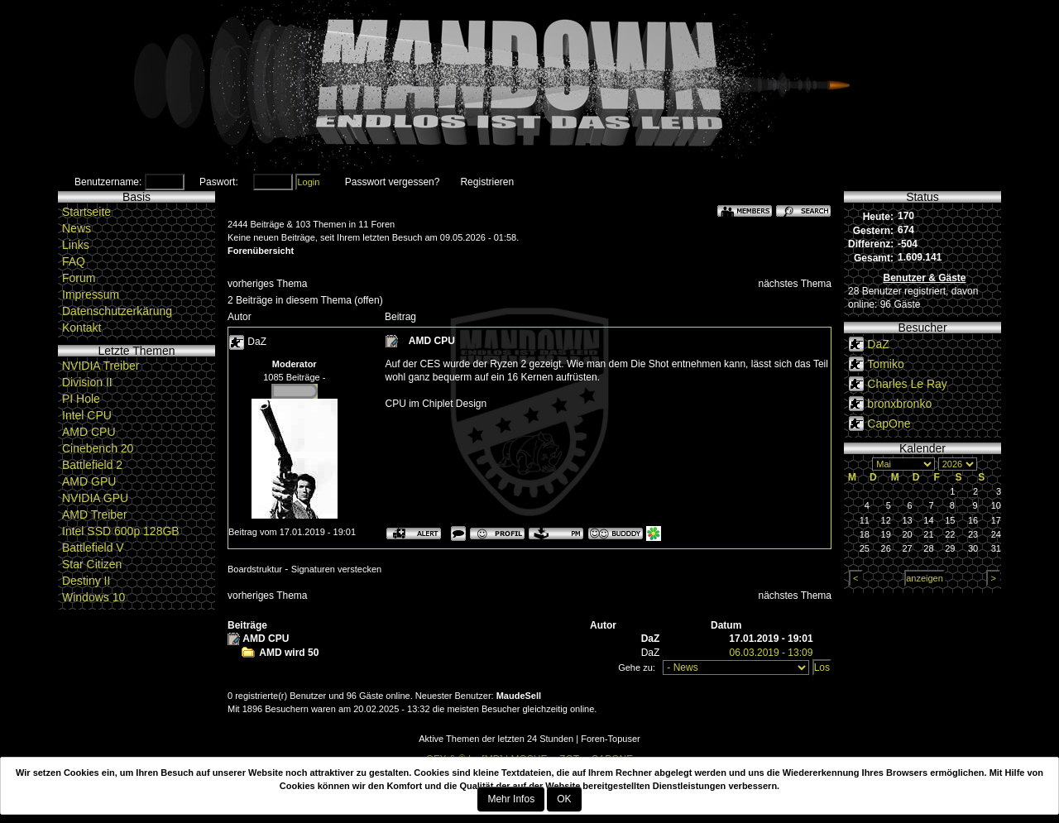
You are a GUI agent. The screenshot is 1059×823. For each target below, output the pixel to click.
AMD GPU (89, 481)
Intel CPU (87, 415)
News (76, 228)
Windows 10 (93, 597)
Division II (87, 382)
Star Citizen (92, 564)
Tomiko (885, 364)
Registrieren (487, 182)
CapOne (888, 423)
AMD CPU (89, 431)
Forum (78, 278)
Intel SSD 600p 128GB (121, 531)
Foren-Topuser (610, 739)
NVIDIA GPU (95, 498)
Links (75, 244)
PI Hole (81, 398)
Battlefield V (93, 547)
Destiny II (86, 580)
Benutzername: (107, 182)
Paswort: (218, 182)
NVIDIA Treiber (100, 365)
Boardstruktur (255, 569)
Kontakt (81, 327)
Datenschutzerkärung (117, 311)
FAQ (73, 261)
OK (564, 799)
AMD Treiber (94, 514)
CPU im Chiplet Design (436, 403)
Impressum (90, 294)
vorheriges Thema (268, 283)
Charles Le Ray (907, 383)
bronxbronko (899, 403)
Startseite (86, 211)
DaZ (256, 341)
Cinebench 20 (97, 448)
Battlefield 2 (92, 464)
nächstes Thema (795, 283)
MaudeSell (518, 696)
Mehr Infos (510, 799)
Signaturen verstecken (336, 569)
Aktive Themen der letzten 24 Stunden (496, 739)
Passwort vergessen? (392, 182)
